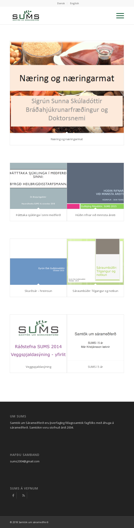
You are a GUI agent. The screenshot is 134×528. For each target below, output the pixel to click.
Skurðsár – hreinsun (38, 291)
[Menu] (118, 15)
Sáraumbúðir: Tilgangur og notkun (95, 291)
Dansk (61, 3)
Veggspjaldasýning (38, 367)
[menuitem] (61, 3)
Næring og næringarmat (67, 139)
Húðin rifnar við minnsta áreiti (95, 215)
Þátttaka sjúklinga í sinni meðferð (38, 215)
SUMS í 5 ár (95, 367)
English (74, 3)
